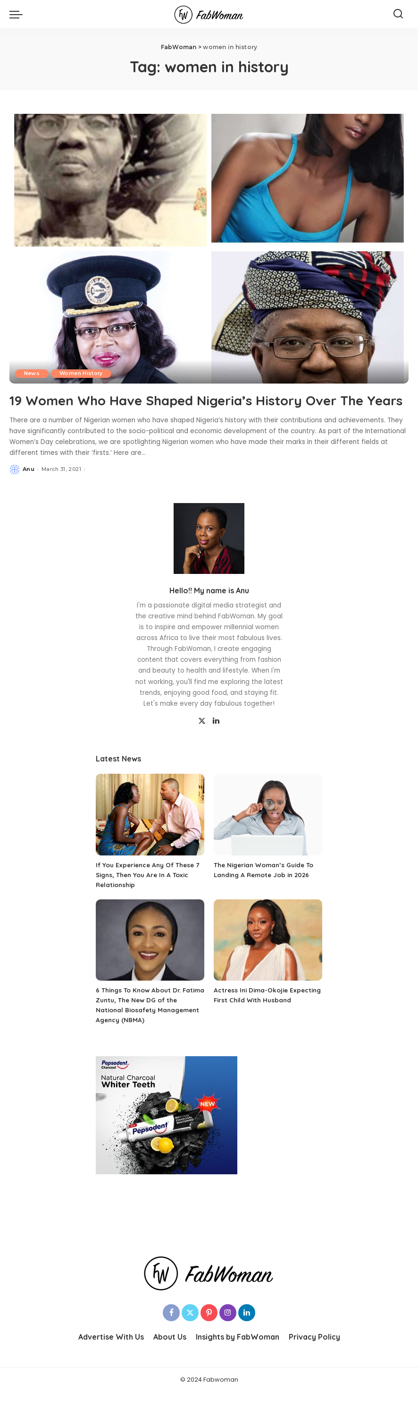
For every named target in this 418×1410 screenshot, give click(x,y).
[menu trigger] (18, 14)
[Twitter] (202, 739)
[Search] (398, 14)
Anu (28, 487)
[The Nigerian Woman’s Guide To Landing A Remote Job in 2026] (268, 832)
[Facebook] (171, 1330)
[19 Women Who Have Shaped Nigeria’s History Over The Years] (209, 249)
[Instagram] (227, 1330)
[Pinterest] (209, 1330)
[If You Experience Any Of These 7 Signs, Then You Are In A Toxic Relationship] (150, 832)
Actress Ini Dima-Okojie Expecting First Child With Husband (256, 1018)
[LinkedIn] (216, 739)
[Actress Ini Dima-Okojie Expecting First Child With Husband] (268, 958)
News (32, 373)
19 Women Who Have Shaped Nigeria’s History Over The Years (196, 408)
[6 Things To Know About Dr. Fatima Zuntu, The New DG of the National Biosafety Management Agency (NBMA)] (150, 958)
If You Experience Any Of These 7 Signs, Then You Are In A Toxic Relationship (148, 893)
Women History (83, 373)
